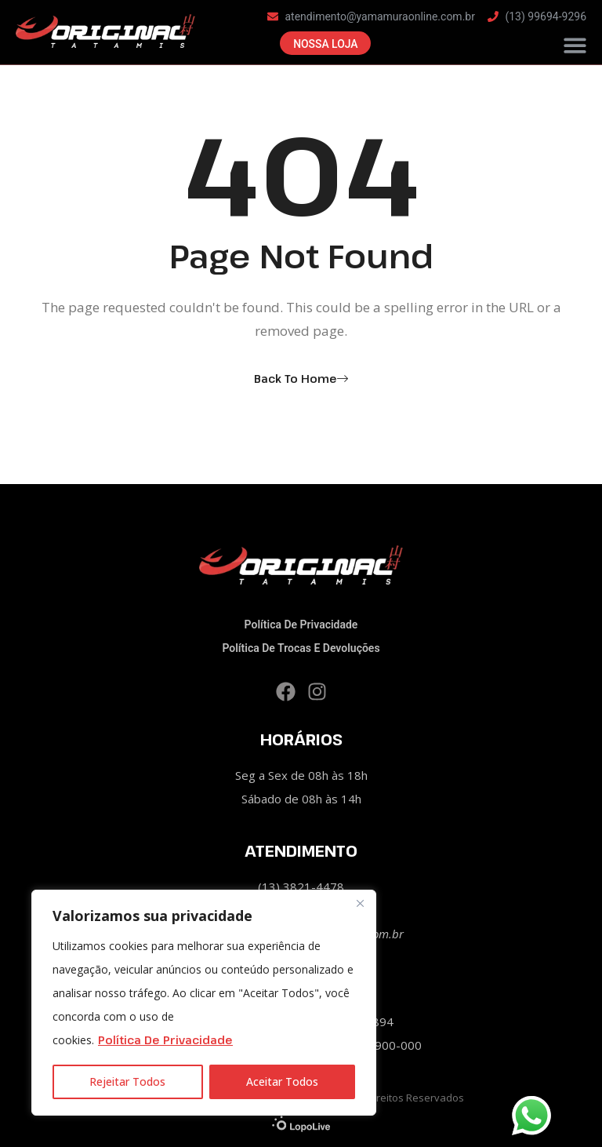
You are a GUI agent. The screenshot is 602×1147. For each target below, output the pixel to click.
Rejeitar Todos (127, 1081)
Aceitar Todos (282, 1081)
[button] (575, 46)
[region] (203, 1003)
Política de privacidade (301, 624)
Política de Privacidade (165, 1039)
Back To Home (295, 378)
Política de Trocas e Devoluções (300, 648)
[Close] (359, 903)
